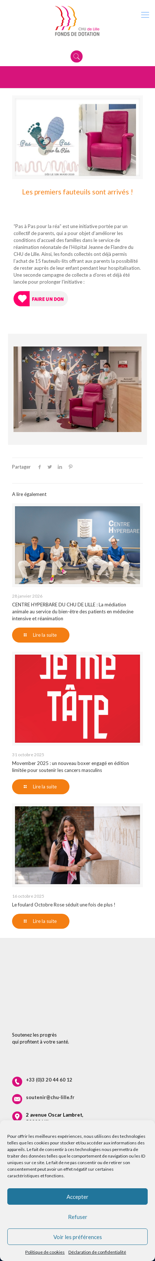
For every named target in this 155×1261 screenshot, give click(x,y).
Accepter (77, 1196)
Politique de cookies (45, 1252)
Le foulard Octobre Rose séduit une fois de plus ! (64, 905)
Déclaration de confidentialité (97, 1252)
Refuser (77, 1216)
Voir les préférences (77, 1237)
